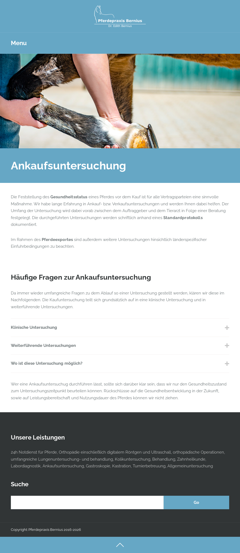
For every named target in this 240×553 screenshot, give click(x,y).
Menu (19, 42)
